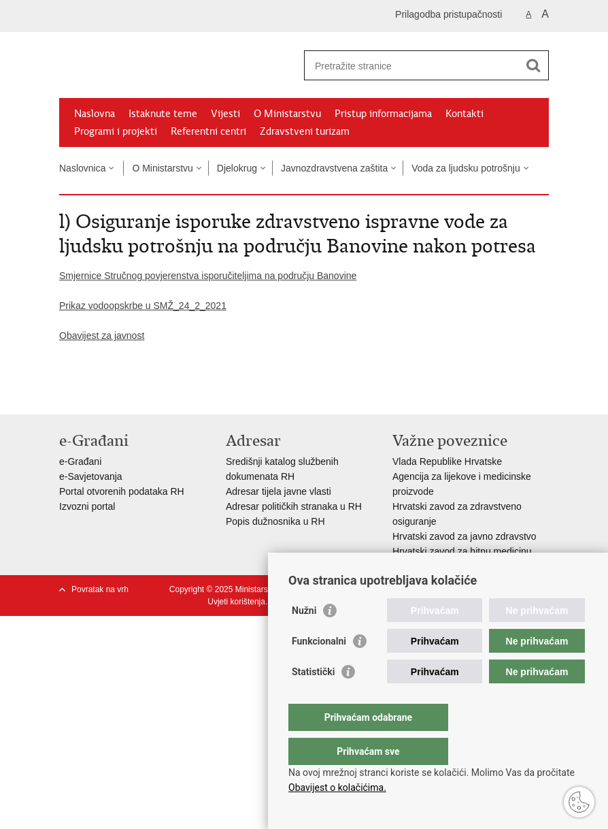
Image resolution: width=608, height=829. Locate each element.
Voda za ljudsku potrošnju (465, 168)
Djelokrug (237, 168)
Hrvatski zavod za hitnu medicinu (462, 551)
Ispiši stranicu (66, 393)
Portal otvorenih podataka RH (121, 491)
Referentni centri (208, 131)
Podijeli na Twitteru (125, 393)
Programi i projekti (115, 131)
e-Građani (80, 461)
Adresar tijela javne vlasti (278, 491)
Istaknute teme (163, 114)
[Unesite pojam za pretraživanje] (412, 65)
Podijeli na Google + (154, 393)
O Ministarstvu (287, 114)
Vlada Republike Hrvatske (447, 461)
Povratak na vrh (100, 589)
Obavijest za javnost (101, 335)
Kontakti (464, 114)
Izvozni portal (87, 506)
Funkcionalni (319, 668)
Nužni (304, 637)
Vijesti (225, 114)
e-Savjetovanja (90, 476)
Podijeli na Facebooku (95, 393)
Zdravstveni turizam (305, 131)
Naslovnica (82, 168)
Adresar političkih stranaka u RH (294, 506)
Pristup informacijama (383, 114)
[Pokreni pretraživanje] (533, 65)
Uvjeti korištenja (236, 601)
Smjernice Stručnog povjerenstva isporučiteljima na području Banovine (207, 275)
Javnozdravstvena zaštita (334, 168)
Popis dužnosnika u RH (275, 521)
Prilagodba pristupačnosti (448, 14)
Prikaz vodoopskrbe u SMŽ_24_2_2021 (142, 305)
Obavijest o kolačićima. (337, 787)
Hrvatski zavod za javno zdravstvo (464, 536)
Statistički (313, 699)
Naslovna (94, 114)
